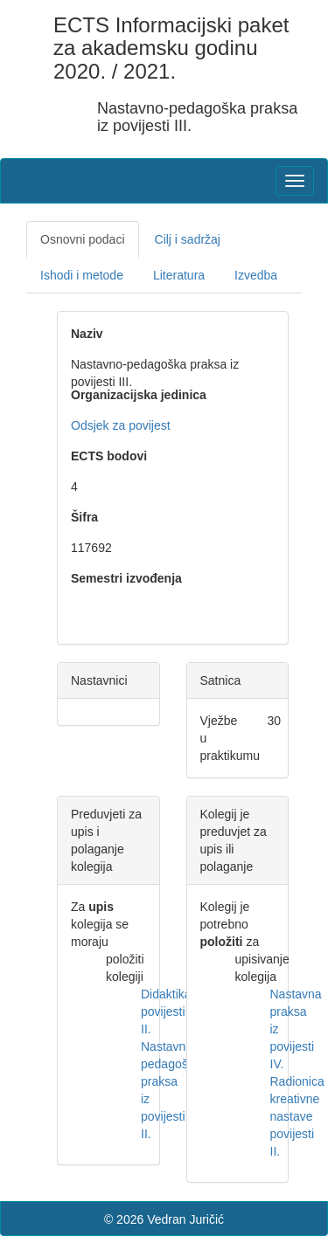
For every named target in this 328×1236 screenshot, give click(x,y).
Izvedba (255, 275)
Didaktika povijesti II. (166, 1011)
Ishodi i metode (81, 275)
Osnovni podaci (82, 239)
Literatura (179, 275)
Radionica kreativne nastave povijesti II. (297, 1116)
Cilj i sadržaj (187, 239)
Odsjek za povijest (121, 425)
